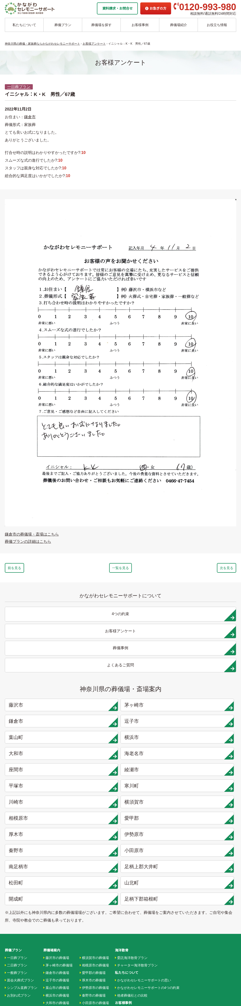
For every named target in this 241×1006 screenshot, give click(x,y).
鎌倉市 (30, 117)
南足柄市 (34, 740)
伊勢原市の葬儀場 (94, 842)
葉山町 (34, 675)
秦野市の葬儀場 (93, 850)
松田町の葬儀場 (93, 880)
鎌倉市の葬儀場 (56, 827)
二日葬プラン (16, 820)
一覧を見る (120, 569)
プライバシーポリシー (132, 960)
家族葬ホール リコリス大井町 (137, 929)
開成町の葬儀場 (93, 895)
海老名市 (209, 675)
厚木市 (34, 723)
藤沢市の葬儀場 (56, 812)
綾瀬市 (92, 691)
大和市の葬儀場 (56, 857)
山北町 (209, 740)
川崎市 (34, 707)
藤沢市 (34, 659)
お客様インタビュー (131, 865)
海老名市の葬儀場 (58, 865)
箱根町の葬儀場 (93, 902)
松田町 (151, 740)
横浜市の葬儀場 (56, 850)
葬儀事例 (123, 872)
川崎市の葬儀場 (56, 902)
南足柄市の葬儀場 (94, 865)
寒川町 (209, 691)
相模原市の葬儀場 (94, 820)
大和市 (151, 675)
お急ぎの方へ (125, 945)
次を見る (212, 569)
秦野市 (151, 723)
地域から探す (126, 900)
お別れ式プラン (18, 850)
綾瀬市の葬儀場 (56, 880)
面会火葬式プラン (19, 835)
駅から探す (124, 907)
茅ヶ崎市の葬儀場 (58, 820)
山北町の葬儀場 (93, 887)
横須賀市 (92, 707)
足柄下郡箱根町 (92, 756)
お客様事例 (140, 25)
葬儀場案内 (51, 805)
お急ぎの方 (155, 8)
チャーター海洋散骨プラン (136, 820)
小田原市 (209, 723)
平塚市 (151, 691)
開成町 (34, 756)
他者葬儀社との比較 (131, 850)
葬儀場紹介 (178, 25)
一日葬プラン (18, 87)
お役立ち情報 (217, 25)
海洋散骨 (121, 805)
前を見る (28, 569)
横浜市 (92, 675)
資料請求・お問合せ (117, 8)
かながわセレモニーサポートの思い (143, 835)
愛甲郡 (209, 707)
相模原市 (151, 707)
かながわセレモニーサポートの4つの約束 (147, 842)
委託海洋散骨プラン (131, 812)
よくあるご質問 (127, 952)
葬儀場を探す (101, 25)
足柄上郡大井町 (92, 740)
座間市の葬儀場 (56, 872)
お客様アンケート (129, 880)
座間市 (34, 691)
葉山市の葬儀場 (56, 842)
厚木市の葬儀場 (93, 835)
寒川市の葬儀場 (56, 895)
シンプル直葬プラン (21, 842)
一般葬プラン (16, 827)
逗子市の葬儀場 (56, 835)
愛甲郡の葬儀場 (93, 827)
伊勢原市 (92, 723)
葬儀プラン (62, 25)
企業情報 (121, 937)
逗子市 (209, 659)
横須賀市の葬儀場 (94, 812)
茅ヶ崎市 (92, 659)
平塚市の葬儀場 (56, 887)
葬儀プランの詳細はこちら (28, 541)
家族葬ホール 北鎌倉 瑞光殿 (136, 922)
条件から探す (126, 914)
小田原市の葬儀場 (94, 857)
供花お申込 (123, 967)
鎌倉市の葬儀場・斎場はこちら (32, 534)
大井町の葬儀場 (93, 872)
